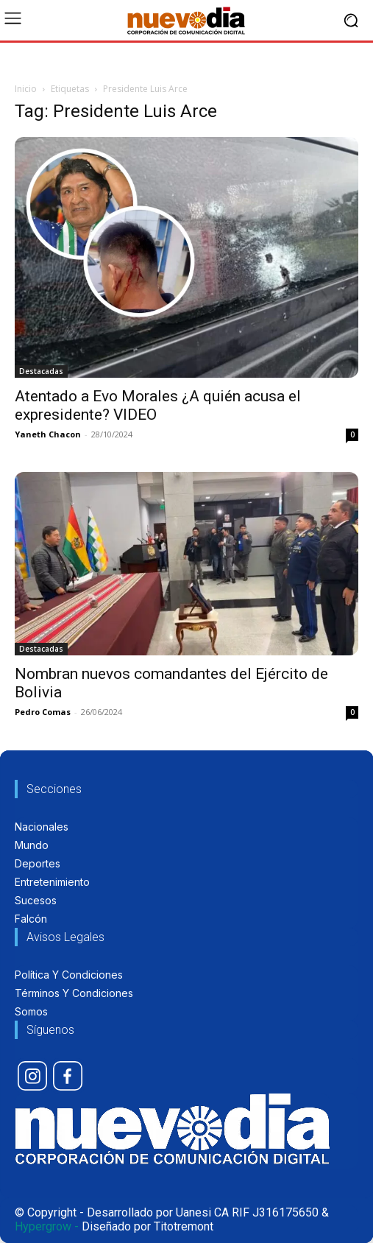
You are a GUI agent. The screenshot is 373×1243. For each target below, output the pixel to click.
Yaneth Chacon (48, 434)
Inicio (26, 88)
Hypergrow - (47, 1226)
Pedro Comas (43, 711)
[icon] (32, 1076)
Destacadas (41, 371)
